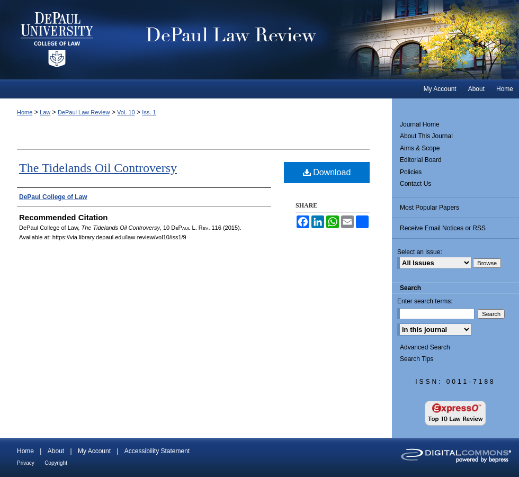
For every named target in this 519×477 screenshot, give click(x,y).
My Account (94, 451)
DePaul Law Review (317, 39)
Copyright (55, 463)
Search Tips (416, 359)
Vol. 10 (126, 112)
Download (327, 172)
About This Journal (426, 136)
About (56, 451)
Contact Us (415, 183)
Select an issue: (419, 252)
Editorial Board (421, 160)
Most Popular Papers (429, 207)
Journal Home (420, 124)
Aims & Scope (420, 148)
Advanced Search (425, 347)
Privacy (25, 463)
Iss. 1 (149, 112)
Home (24, 112)
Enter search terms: (425, 301)
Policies (411, 172)
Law (45, 112)
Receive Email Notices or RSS (443, 228)
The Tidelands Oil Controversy (98, 168)
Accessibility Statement (157, 451)
